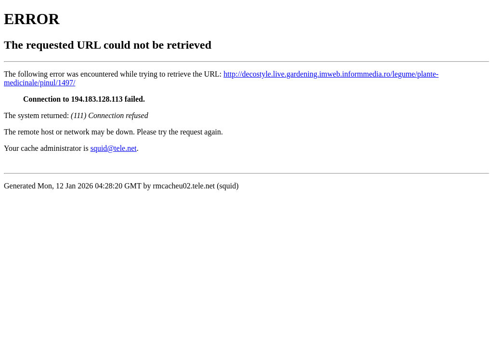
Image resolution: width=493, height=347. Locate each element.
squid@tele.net (114, 148)
